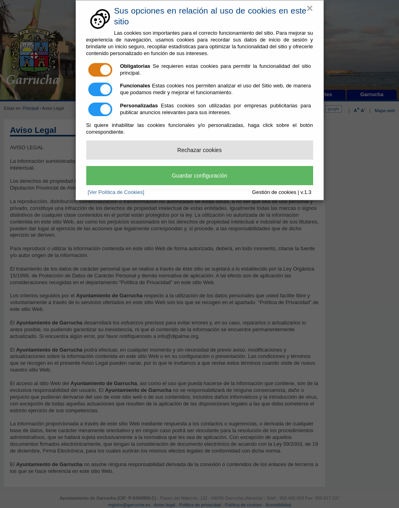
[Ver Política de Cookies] (116, 192)
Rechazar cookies (199, 150)
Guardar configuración (199, 175)
